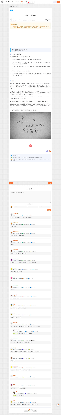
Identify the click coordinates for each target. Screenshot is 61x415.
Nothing (17, 1)
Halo (28, 410)
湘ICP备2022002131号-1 (34, 409)
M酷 (38, 410)
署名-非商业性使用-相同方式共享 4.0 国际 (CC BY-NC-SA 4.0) (35, 150)
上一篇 (11, 174)
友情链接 (26, 1)
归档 (22, 1)
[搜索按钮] (58, 2)
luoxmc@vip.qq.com (36, 27)
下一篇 (50, 174)
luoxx (26, 409)
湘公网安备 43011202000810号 (30, 413)
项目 (13, 1)
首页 (6, 1)
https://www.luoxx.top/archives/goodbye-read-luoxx (30, 149)
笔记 (9, 1)
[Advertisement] (30, 38)
